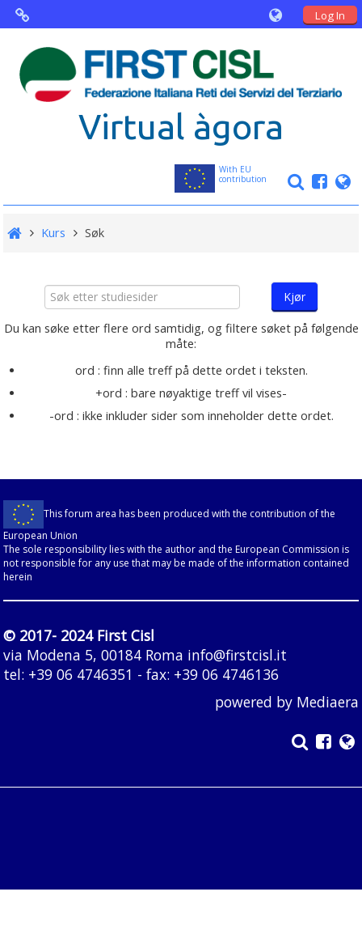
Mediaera (328, 701)
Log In (330, 15)
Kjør (294, 296)
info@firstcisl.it (237, 655)
